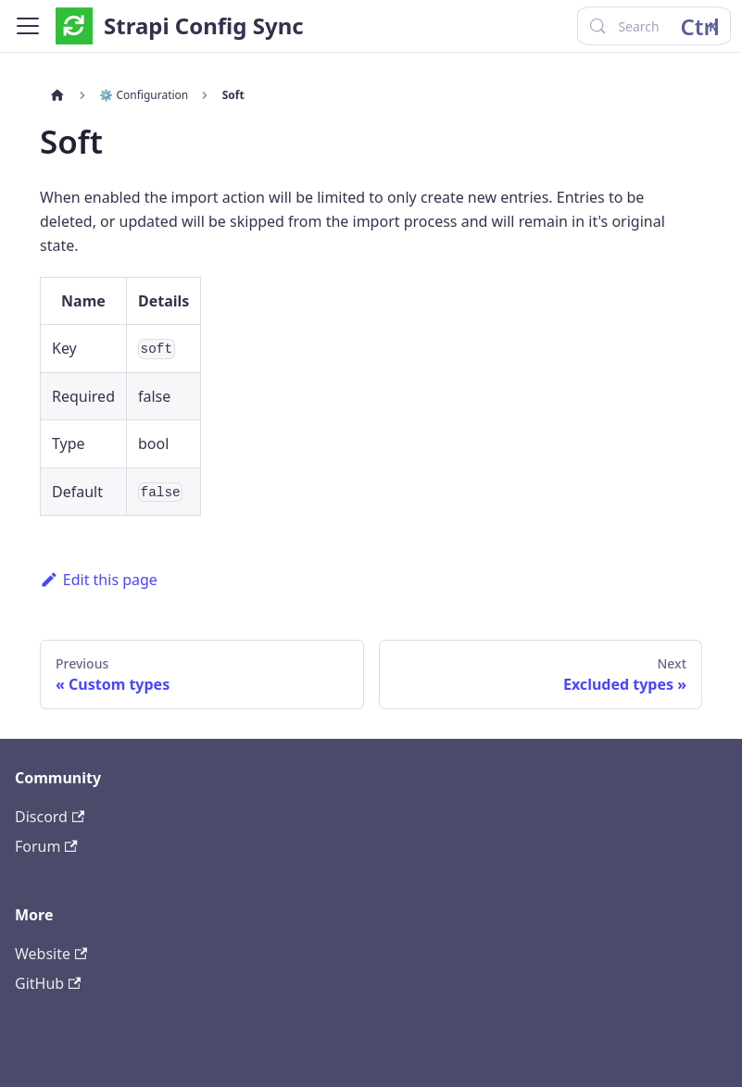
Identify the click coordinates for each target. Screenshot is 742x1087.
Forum (46, 846)
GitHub (48, 983)
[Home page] (57, 95)
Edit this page (98, 579)
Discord (49, 816)
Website (51, 953)
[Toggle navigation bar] (27, 26)
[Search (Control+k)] (653, 25)
